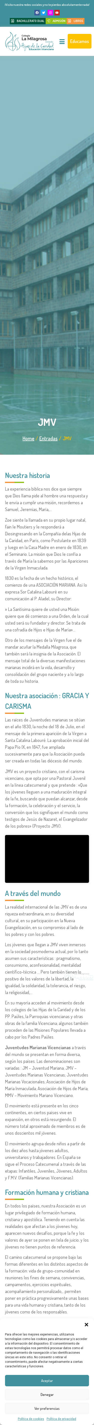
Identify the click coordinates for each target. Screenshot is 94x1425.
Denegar (47, 1394)
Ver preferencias (47, 1408)
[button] (86, 1324)
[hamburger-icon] (62, 42)
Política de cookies (31, 1419)
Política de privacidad (61, 1419)
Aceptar (47, 1380)
